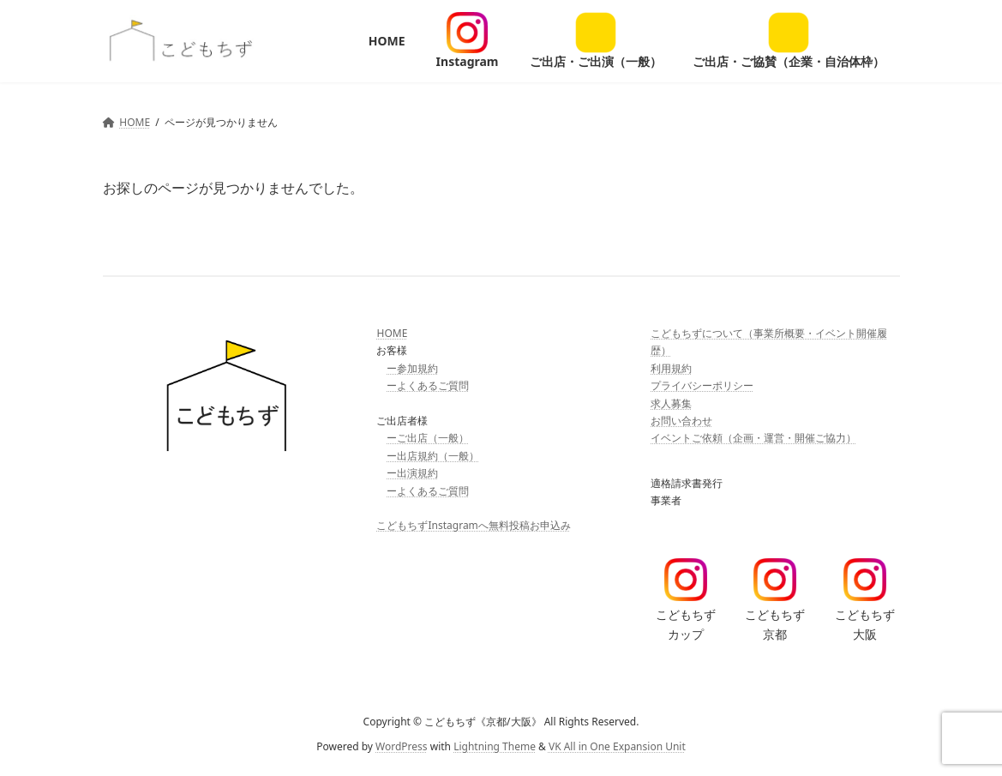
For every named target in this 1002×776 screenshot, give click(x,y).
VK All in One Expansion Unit (617, 745)
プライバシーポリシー (702, 385)
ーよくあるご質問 (428, 385)
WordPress (401, 745)
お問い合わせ (681, 420)
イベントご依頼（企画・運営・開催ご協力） (753, 437)
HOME (391, 333)
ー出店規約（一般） (433, 455)
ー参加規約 (412, 368)
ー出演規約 (412, 473)
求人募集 (671, 402)
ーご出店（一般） (428, 437)
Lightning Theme (494, 745)
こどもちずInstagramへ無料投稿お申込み (473, 525)
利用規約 (671, 368)
